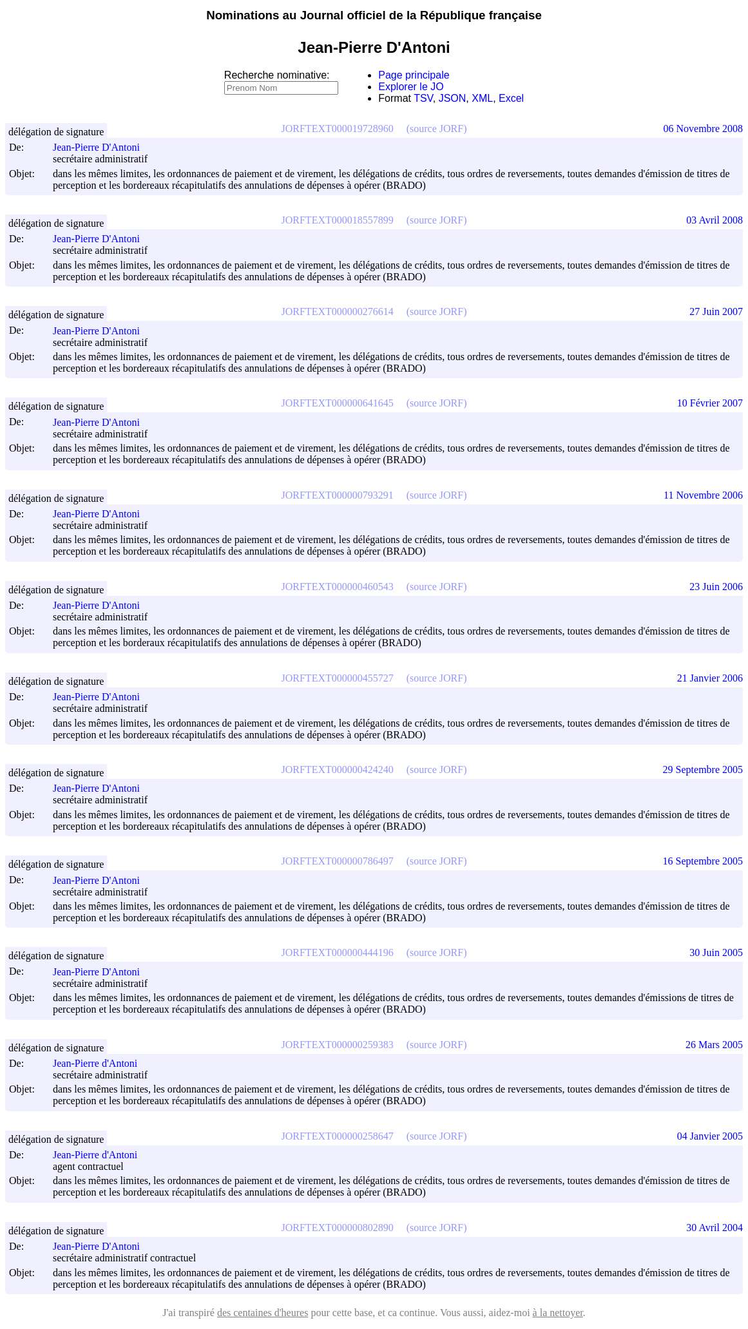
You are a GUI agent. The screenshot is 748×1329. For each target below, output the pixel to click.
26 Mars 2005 (714, 1044)
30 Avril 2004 (714, 1227)
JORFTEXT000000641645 (338, 402)
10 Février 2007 (710, 402)
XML (482, 98)
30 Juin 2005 (716, 952)
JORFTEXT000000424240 (338, 769)
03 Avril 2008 (714, 220)
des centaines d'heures (263, 1312)
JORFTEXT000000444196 (338, 952)
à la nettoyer (558, 1312)
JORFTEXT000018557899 (338, 220)
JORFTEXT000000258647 (338, 1136)
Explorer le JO (410, 86)
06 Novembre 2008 (703, 128)
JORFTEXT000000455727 (338, 678)
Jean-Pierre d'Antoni (101, 1063)
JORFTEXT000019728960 (338, 128)
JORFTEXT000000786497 (338, 861)
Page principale (413, 75)
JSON (452, 98)
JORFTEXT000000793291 (338, 495)
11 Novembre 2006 (703, 495)
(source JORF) (437, 128)
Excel (511, 98)
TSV (423, 98)
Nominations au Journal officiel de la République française (374, 15)
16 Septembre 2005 (703, 861)
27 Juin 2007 (716, 311)
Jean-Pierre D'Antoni (102, 147)
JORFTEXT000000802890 (338, 1227)
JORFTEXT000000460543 (338, 586)
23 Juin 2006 (716, 586)
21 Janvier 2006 (710, 678)
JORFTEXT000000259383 (338, 1044)
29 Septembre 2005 (703, 769)
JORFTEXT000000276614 (338, 311)
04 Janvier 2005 (710, 1136)
